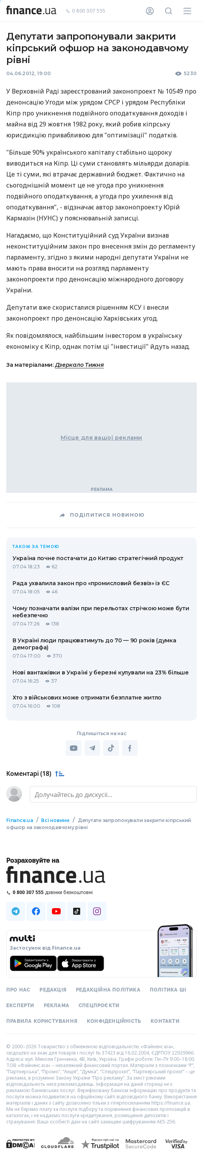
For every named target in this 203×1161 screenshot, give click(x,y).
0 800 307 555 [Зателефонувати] (86, 11)
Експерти (20, 1005)
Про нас (18, 990)
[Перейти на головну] (31, 11)
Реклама (56, 1005)
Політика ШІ (168, 990)
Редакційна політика (108, 990)
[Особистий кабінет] (149, 11)
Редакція (53, 990)
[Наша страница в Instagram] (97, 911)
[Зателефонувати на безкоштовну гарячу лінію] (101, 892)
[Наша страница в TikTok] (76, 911)
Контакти (165, 1021)
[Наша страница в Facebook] (36, 911)
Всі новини (55, 820)
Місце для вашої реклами (101, 437)
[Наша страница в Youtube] (56, 911)
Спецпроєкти (99, 1005)
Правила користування (41, 1021)
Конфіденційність (114, 1021)
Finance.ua (19, 820)
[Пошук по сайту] (168, 11)
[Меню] (187, 11)
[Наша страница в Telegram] (15, 911)
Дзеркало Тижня (79, 364)
